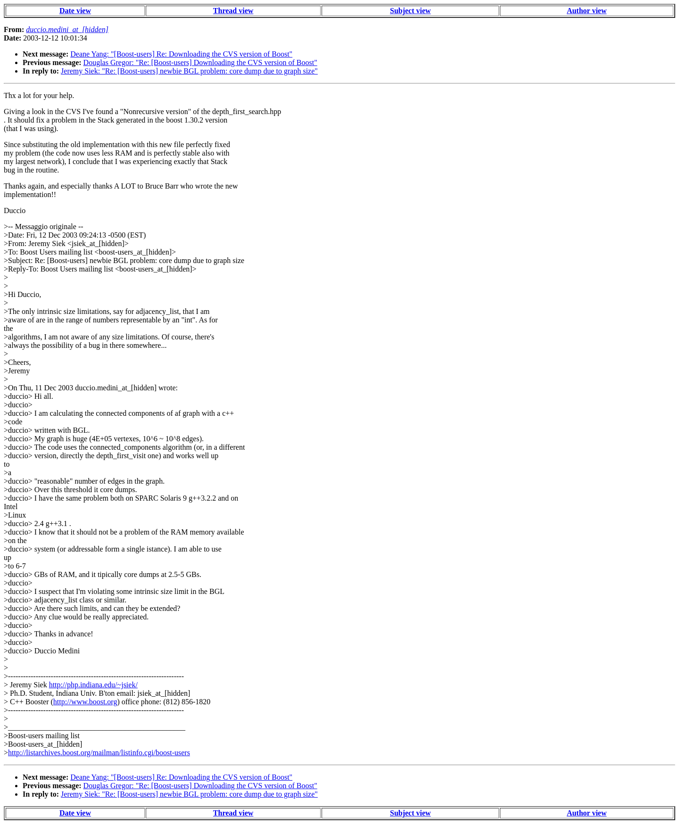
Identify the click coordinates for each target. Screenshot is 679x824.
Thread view (233, 11)
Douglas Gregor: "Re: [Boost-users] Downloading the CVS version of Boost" (200, 62)
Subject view (410, 11)
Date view (75, 11)
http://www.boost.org (85, 702)
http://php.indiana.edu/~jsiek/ (93, 685)
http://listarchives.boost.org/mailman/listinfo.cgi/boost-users (99, 753)
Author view (587, 11)
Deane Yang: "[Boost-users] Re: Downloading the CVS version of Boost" (181, 54)
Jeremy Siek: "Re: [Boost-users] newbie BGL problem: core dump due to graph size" (189, 71)
